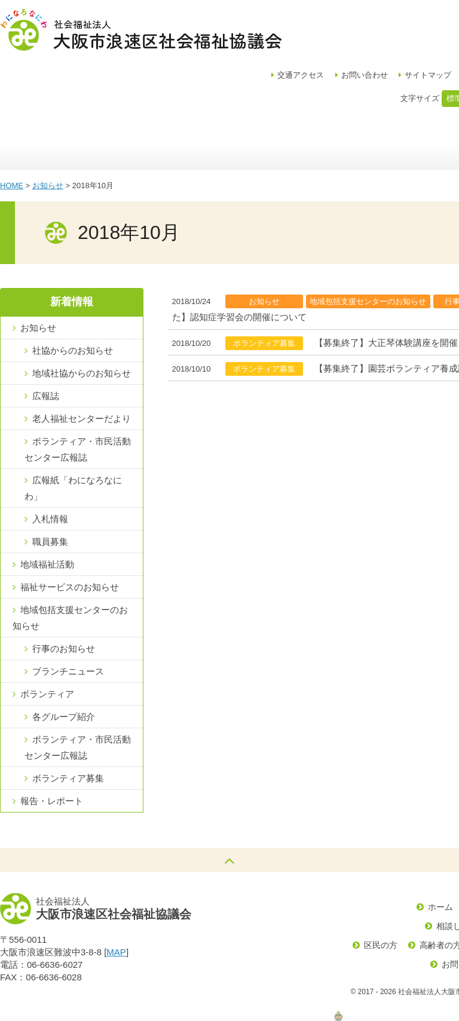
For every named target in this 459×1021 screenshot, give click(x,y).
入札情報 (50, 463)
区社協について (103, 87)
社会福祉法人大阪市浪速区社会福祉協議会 (140, 30)
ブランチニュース (68, 615)
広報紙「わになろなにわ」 (73, 432)
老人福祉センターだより (81, 362)
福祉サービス (381, 87)
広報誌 (45, 340)
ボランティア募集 (68, 722)
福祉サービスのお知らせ (69, 531)
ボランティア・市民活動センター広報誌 (78, 393)
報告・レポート (51, 745)
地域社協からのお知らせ (81, 317)
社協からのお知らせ (72, 294)
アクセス (335, 18)
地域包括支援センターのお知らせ (70, 561)
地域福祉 (189, 87)
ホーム (30, 87)
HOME (11, 129)
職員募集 (50, 485)
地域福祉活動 (47, 508)
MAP (116, 896)
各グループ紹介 (63, 660)
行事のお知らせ (63, 592)
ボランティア (47, 638)
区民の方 (380, 889)
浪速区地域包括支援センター (285, 87)
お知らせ (47, 129)
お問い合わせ (399, 18)
